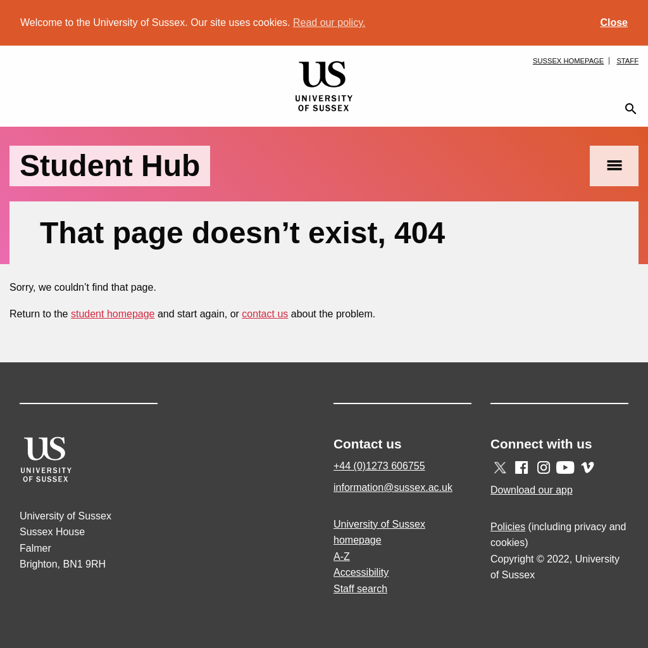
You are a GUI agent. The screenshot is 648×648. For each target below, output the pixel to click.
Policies (507, 526)
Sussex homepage (568, 61)
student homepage (113, 313)
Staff (627, 61)
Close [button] (614, 22)
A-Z (341, 556)
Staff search (360, 588)
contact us (265, 313)
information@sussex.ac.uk (392, 487)
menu (614, 165)
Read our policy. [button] (329, 22)
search (631, 109)
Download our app (531, 490)
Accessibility (361, 572)
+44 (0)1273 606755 (379, 466)
